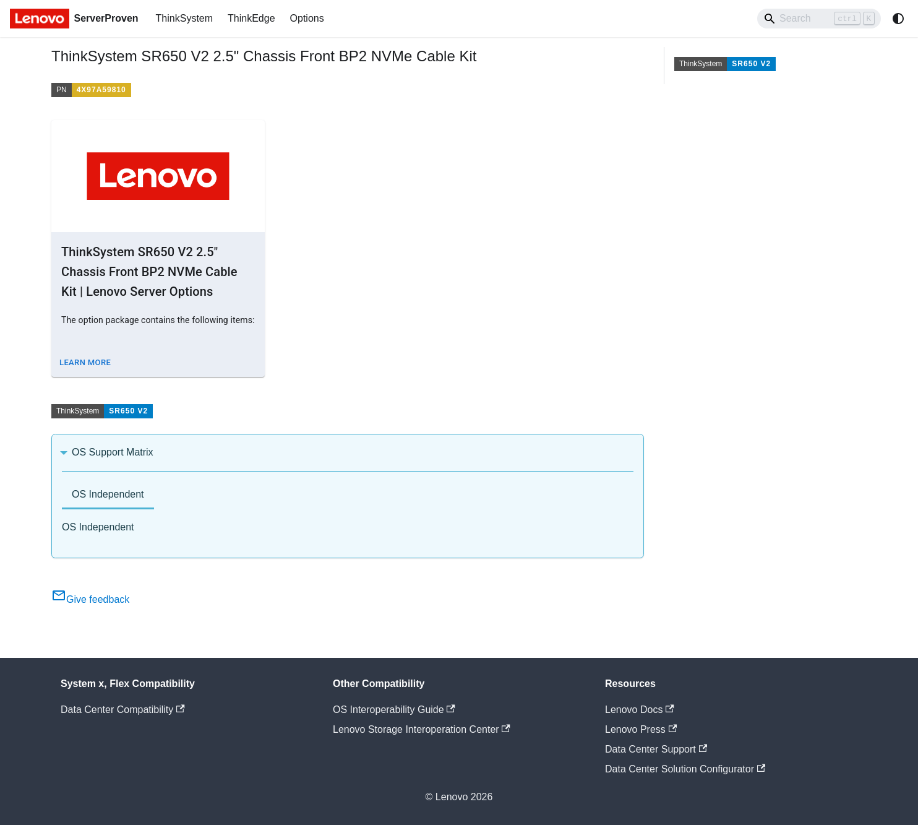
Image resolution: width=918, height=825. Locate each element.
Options (307, 18)
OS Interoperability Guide (394, 709)
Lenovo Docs (639, 709)
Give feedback (90, 599)
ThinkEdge (251, 18)
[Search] (819, 18)
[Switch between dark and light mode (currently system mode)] (898, 18)
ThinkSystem (184, 18)
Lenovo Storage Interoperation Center (421, 729)
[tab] (108, 495)
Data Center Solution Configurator (685, 769)
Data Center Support (656, 749)
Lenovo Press (641, 729)
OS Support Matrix (112, 452)
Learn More (85, 362)
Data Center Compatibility (123, 709)
